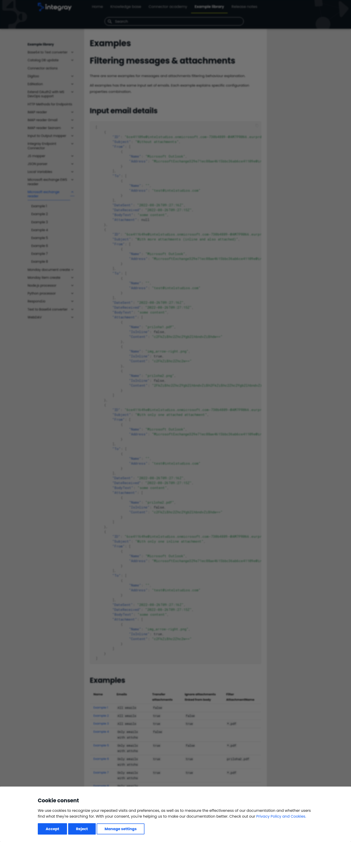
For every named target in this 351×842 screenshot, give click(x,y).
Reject (82, 829)
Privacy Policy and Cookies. (281, 816)
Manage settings (121, 829)
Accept (52, 829)
